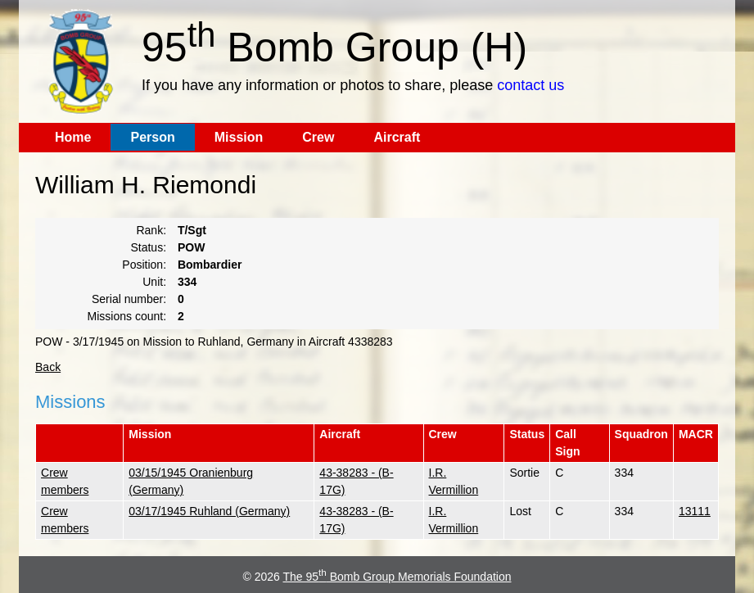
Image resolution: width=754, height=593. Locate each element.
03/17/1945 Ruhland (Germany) (209, 511)
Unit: (154, 281)
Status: (148, 247)
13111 (695, 511)
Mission (239, 137)
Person (152, 137)
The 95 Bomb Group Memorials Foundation (397, 576)
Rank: (151, 230)
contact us (530, 85)
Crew (318, 137)
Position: (144, 264)
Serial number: (129, 299)
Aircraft (396, 137)
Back (48, 366)
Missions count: (127, 316)
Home (73, 137)
